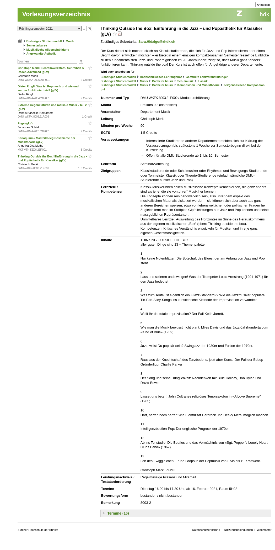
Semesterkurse (36, 45)
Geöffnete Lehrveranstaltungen (207, 76)
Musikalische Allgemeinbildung (47, 49)
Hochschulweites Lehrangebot (161, 76)
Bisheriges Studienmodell (44, 41)
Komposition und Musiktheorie (198, 85)
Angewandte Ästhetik (41, 53)
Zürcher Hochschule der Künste (38, 529)
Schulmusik (185, 81)
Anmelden (263, 4)
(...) (102, 89)
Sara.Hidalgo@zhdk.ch (156, 42)
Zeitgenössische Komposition (244, 85)
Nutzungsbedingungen (238, 529)
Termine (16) (118, 513)
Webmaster (264, 529)
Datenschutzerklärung (206, 529)
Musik (70, 41)
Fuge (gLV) (25, 123)
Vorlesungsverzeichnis (56, 14)
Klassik (202, 81)
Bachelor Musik (162, 81)
